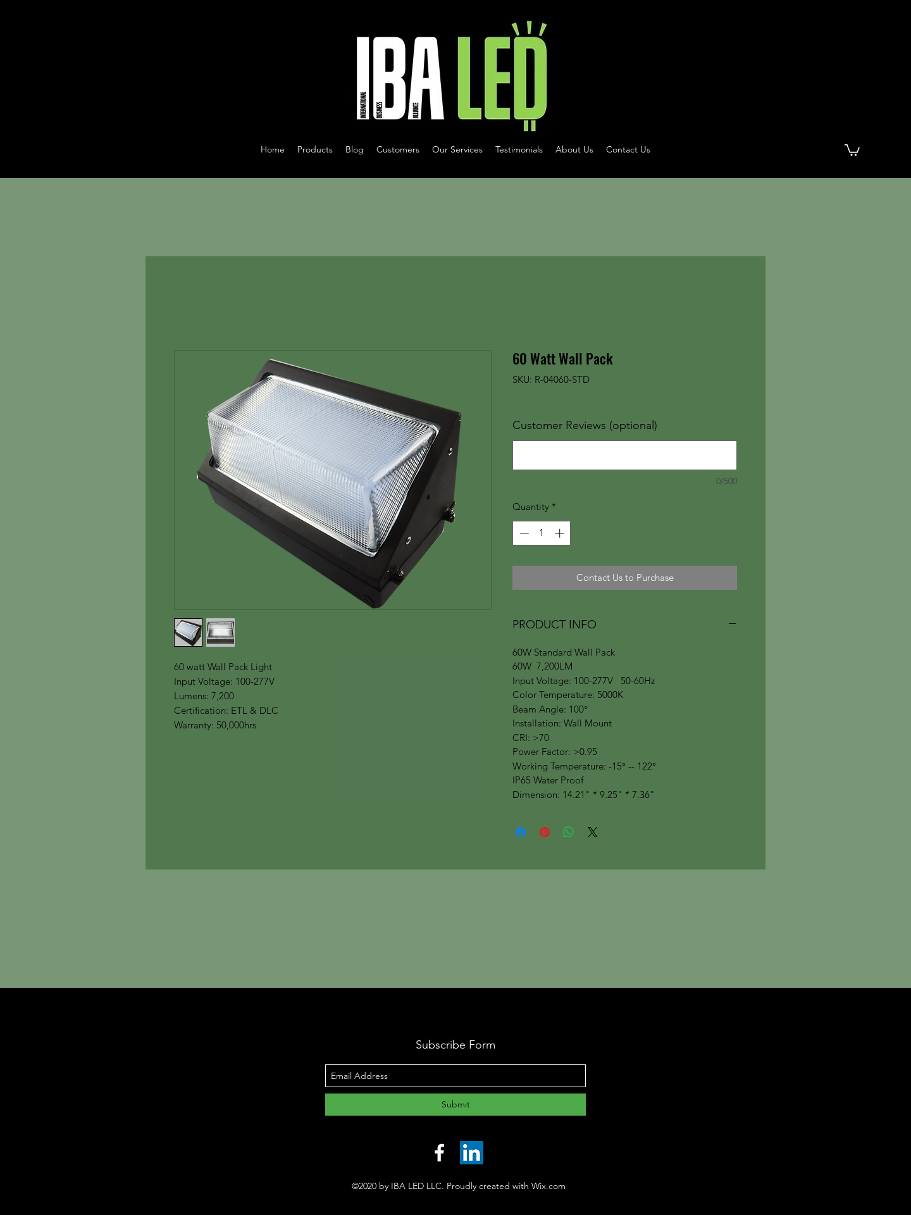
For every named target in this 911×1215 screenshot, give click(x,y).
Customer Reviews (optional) (584, 425)
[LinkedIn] (471, 1152)
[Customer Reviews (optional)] (624, 455)
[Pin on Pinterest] (544, 832)
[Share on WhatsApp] (568, 832)
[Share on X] (592, 832)
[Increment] (560, 533)
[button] (852, 149)
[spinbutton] (541, 533)
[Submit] (455, 1105)
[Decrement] (522, 533)
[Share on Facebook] (520, 832)
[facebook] (439, 1152)
